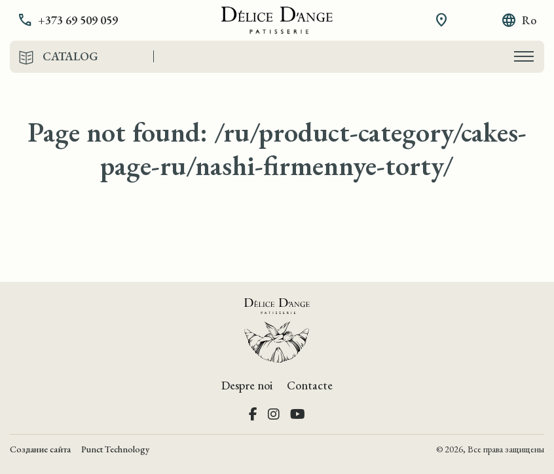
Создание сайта (40, 449)
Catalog (70, 56)
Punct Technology (115, 449)
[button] (77, 20)
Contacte (310, 385)
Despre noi (246, 385)
